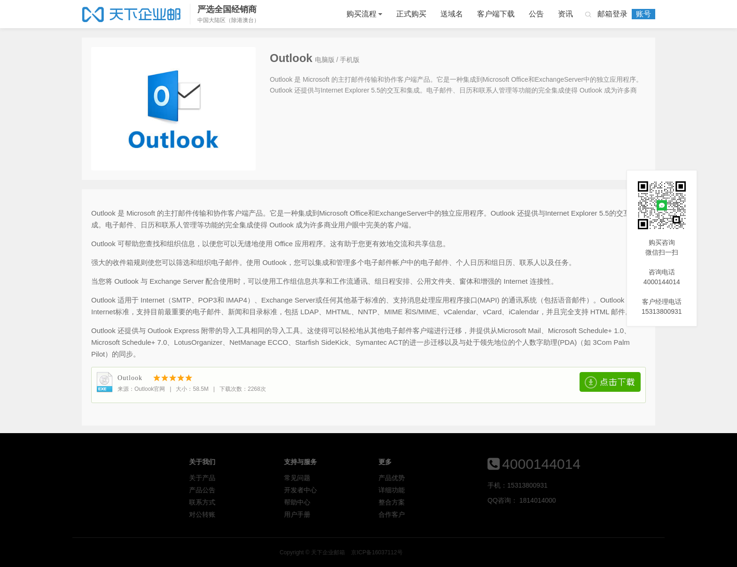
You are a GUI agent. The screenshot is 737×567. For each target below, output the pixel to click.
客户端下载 (496, 14)
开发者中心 (368, 490)
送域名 (451, 14)
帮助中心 (365, 502)
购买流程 (361, 14)
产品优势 (460, 478)
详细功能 (460, 490)
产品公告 (271, 490)
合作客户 (460, 514)
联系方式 (271, 502)
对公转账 (271, 514)
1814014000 (591, 500)
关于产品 (271, 478)
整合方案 (460, 502)
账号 (643, 14)
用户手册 (365, 514)
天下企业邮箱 (132, 14)
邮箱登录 (612, 14)
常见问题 (365, 478)
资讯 (565, 14)
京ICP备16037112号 (503, 552)
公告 (536, 14)
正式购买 (411, 14)
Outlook (130, 377)
